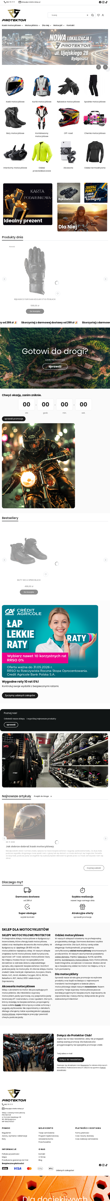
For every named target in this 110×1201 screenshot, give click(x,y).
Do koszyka (35, 311)
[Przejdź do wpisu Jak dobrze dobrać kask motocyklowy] (24, 821)
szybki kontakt (27, 917)
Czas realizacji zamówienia (86, 1139)
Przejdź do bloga (43, 796)
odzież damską (62, 956)
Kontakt (42, 1154)
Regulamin (85, 1065)
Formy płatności (82, 1133)
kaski (18, 1005)
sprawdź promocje (14, 418)
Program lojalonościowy (49, 1136)
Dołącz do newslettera (71, 1059)
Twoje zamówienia (46, 1133)
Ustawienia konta (46, 1139)
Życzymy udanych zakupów (20, 695)
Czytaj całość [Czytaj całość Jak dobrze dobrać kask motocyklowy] (94, 868)
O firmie (42, 1157)
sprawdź (55, 367)
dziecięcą (82, 956)
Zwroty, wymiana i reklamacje (14, 1136)
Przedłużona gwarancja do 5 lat (15, 1160)
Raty (4, 1139)
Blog (40, 1160)
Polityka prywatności (10, 1154)
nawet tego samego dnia (82, 900)
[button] (92, 15)
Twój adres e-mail (64, 1053)
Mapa (4, 1157)
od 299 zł (27, 900)
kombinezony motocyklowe (75, 959)
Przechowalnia (45, 1142)
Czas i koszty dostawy (84, 1136)
